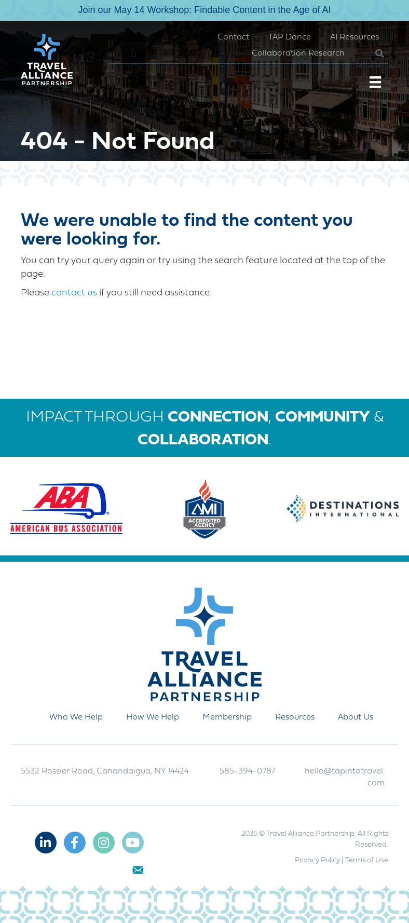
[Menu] (375, 82)
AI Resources (354, 37)
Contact (233, 37)
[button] (371, 53)
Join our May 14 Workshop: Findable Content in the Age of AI (204, 10)
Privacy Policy (317, 860)
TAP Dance (289, 37)
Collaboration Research (298, 53)
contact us (74, 293)
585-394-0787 (247, 771)
